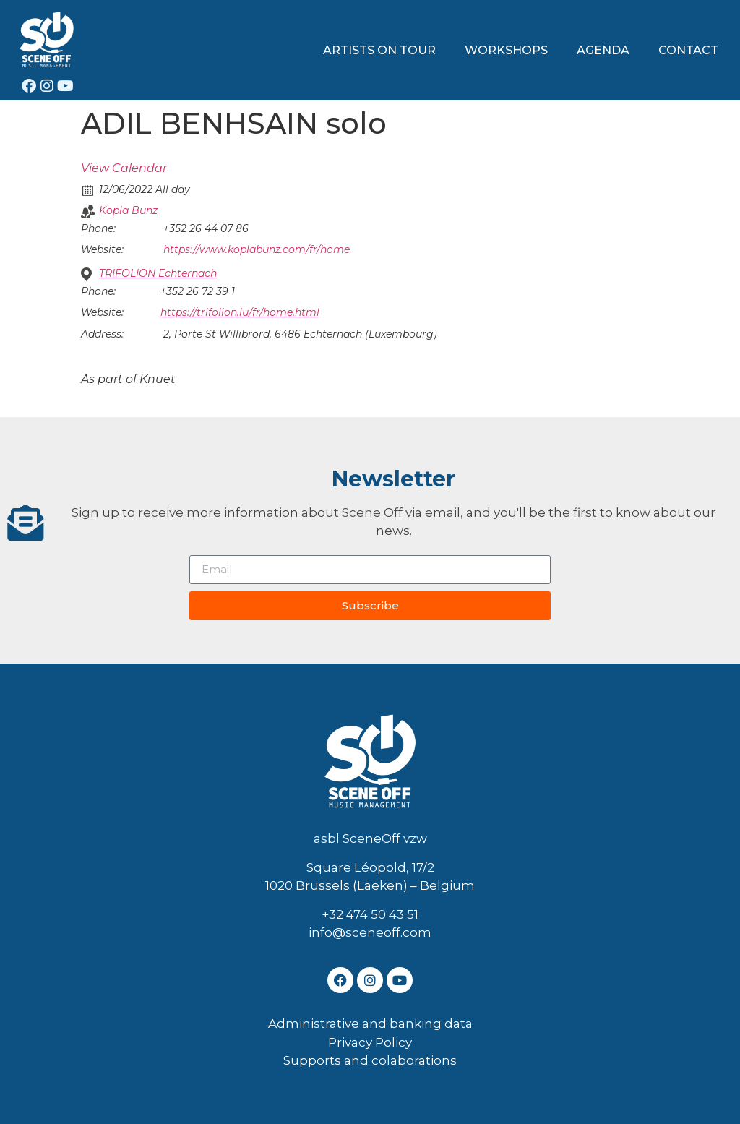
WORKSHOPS (506, 50)
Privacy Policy (370, 1042)
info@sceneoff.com (370, 932)
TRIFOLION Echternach (158, 273)
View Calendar (124, 168)
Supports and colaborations (370, 1060)
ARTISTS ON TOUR (379, 50)
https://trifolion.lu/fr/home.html (239, 312)
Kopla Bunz (128, 210)
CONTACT (688, 50)
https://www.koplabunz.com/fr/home (256, 249)
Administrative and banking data (370, 1023)
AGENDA (603, 50)
